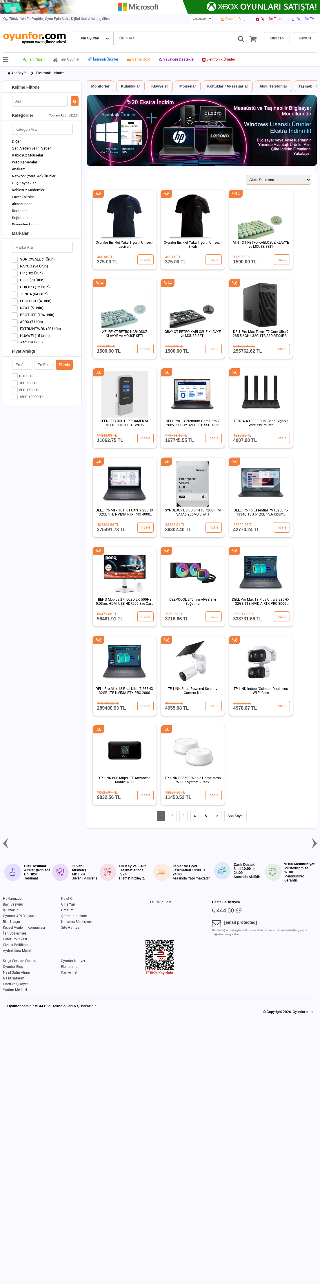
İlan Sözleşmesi (15, 933)
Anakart (18, 169)
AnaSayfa (19, 73)
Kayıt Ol (67, 899)
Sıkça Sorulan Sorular (20, 961)
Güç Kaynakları (24, 183)
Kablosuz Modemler (28, 190)
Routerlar (19, 211)
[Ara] (241, 38)
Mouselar (187, 86)
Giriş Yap (68, 904)
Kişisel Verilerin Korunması (24, 928)
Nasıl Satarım (13, 978)
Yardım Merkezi (15, 990)
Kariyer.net (69, 972)
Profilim (67, 910)
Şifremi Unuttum (74, 916)
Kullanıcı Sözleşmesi (77, 922)
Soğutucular (22, 218)
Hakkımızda (12, 899)
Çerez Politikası (15, 939)
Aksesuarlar (22, 204)
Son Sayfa (235, 816)
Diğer (16, 141)
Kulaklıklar (130, 86)
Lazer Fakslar (23, 197)
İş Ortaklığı (11, 910)
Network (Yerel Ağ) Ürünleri (34, 176)
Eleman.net (70, 967)
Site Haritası (70, 928)
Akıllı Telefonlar (273, 86)
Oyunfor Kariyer (73, 961)
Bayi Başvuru (13, 904)
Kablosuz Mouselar (27, 155)
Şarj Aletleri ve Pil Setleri (32, 148)
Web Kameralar (24, 162)
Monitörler (100, 86)
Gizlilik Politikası (15, 945)
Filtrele (64, 365)
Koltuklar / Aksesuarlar (227, 86)
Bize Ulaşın (11, 922)
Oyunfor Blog (13, 967)
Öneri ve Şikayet (15, 984)
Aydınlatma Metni (17, 951)
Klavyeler (159, 86)
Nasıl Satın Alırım (16, 972)
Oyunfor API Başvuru (19, 916)
